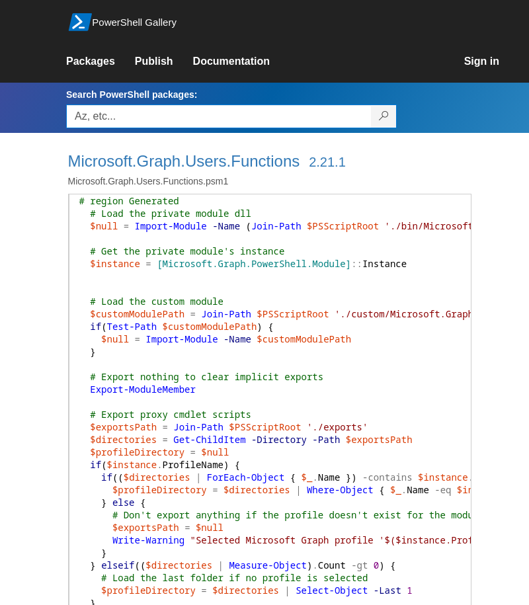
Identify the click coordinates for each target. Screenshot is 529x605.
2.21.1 (327, 162)
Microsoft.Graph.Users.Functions (184, 161)
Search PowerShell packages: (131, 94)
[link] (100, 61)
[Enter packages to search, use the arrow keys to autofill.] (219, 116)
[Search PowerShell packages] (384, 116)
